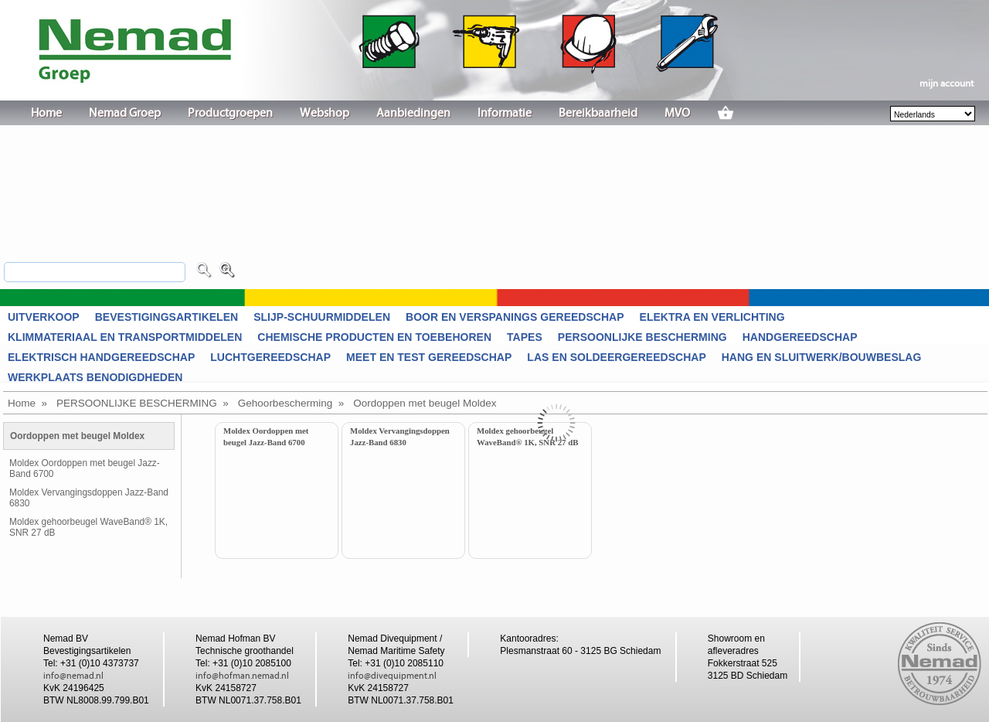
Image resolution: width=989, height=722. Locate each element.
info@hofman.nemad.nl (242, 675)
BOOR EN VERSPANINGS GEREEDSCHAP (515, 317)
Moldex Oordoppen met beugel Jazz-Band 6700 (84, 468)
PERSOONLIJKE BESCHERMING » (142, 403)
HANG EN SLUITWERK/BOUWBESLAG (822, 357)
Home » (27, 403)
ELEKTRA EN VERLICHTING (712, 317)
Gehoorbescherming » (291, 403)
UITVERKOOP (44, 317)
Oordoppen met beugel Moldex (424, 403)
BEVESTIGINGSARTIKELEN (166, 317)
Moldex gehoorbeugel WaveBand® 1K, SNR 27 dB (88, 527)
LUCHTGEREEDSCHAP (270, 357)
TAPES (524, 337)
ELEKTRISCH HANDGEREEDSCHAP (101, 357)
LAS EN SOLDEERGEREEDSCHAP (616, 357)
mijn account (946, 83)
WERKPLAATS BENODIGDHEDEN (95, 377)
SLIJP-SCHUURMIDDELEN (321, 317)
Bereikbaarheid (598, 113)
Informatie (505, 113)
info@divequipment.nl (392, 675)
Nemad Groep (125, 113)
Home (46, 113)
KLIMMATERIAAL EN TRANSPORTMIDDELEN (125, 337)
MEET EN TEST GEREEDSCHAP (428, 357)
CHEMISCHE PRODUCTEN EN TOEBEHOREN (374, 337)
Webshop (324, 113)
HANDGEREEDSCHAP (800, 337)
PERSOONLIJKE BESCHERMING (642, 337)
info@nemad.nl (73, 675)
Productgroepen (230, 113)
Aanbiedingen (413, 113)
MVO (677, 113)
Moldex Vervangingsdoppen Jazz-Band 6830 (88, 498)
